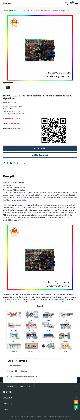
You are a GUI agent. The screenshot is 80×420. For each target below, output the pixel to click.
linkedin (24, 163)
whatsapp (14, 163)
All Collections (12, 11)
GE (19, 11)
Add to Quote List (40, 155)
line (7, 163)
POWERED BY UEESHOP (61, 416)
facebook (4, 163)
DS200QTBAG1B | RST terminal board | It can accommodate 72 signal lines (45, 11)
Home (5, 11)
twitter (11, 163)
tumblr (21, 163)
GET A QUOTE (40, 148)
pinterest (18, 163)
